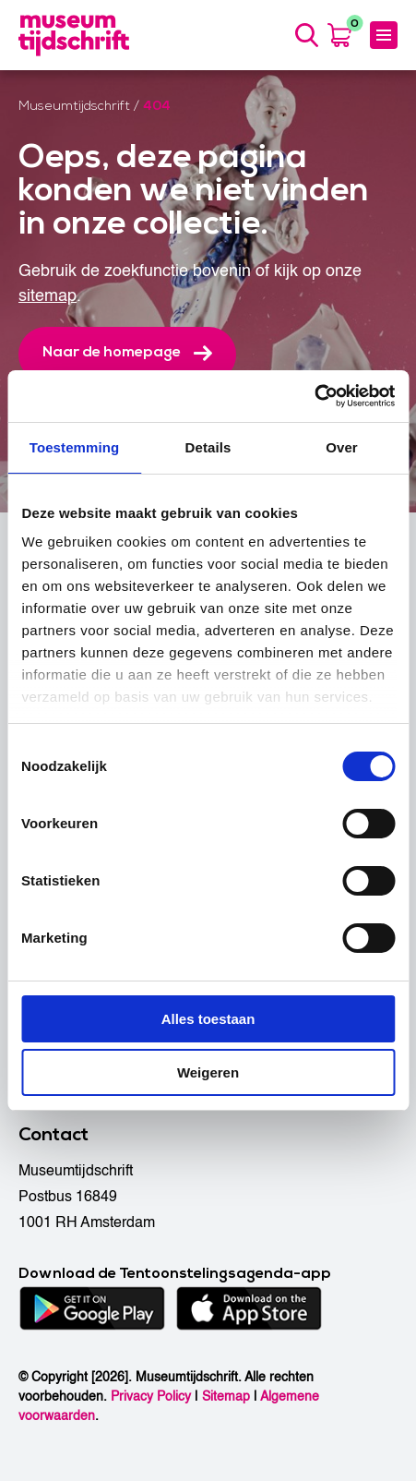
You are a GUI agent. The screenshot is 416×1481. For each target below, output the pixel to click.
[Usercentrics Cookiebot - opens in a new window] (314, 396)
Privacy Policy (151, 1396)
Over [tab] (342, 447)
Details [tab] (208, 447)
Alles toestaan (208, 1019)
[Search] (306, 35)
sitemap (47, 296)
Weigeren (208, 1072)
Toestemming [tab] (75, 447)
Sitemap (226, 1396)
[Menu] (384, 35)
